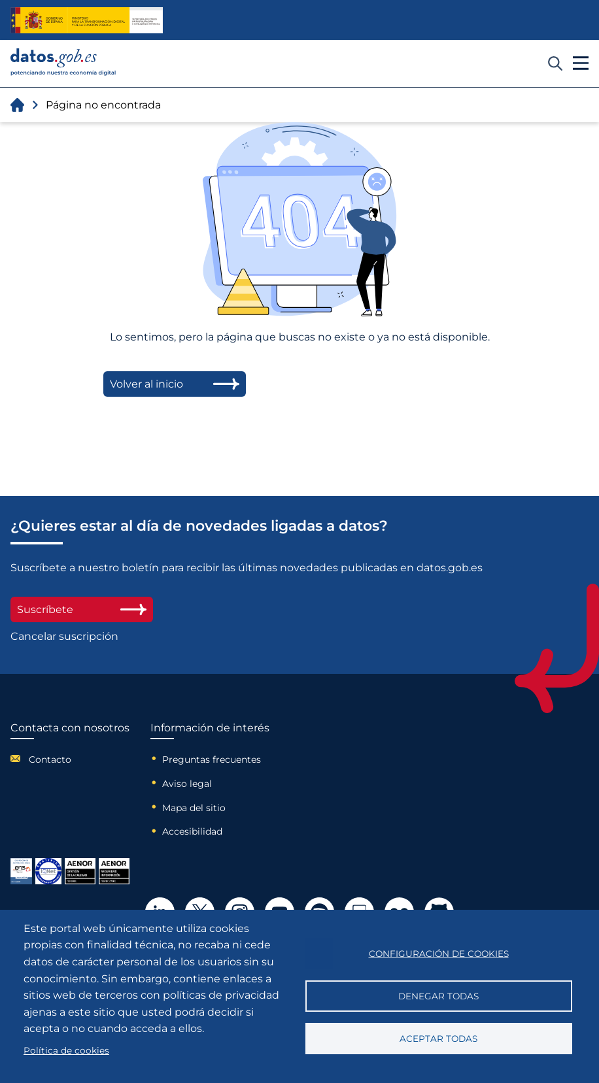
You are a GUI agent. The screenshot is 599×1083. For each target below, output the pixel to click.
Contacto (50, 759)
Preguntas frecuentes (211, 759)
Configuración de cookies (439, 953)
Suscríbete (81, 609)
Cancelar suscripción (64, 636)
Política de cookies (66, 1050)
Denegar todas (438, 996)
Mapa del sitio (194, 808)
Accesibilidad (192, 831)
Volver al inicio (174, 384)
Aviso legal (187, 784)
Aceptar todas (438, 1038)
